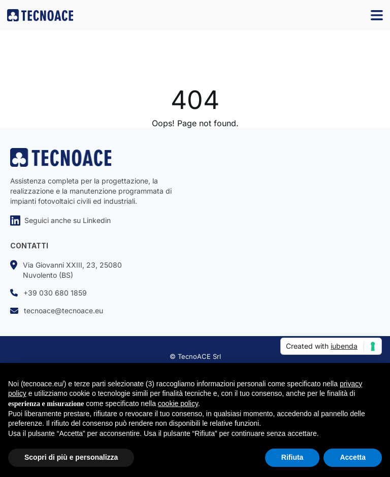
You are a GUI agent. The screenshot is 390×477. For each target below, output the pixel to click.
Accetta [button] (353, 457)
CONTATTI (29, 245)
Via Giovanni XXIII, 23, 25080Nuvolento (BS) (66, 269)
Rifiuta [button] (292, 457)
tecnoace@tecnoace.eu (56, 310)
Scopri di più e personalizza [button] (71, 457)
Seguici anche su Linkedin (60, 220)
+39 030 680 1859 (48, 292)
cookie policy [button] (178, 403)
